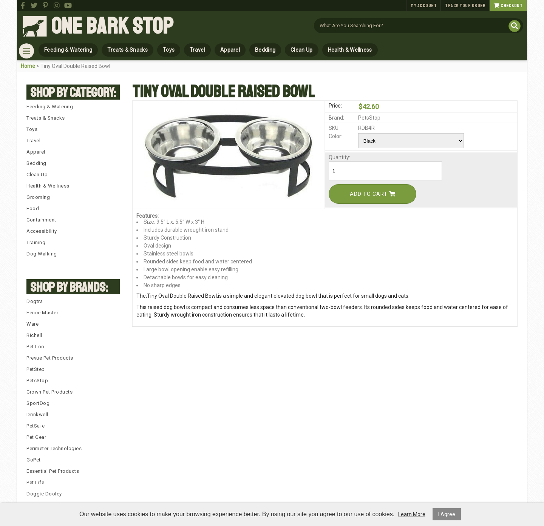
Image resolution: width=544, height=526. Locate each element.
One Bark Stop (112, 26)
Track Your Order (465, 6)
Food (32, 208)
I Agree (446, 514)
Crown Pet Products (49, 392)
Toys (169, 50)
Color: (335, 136)
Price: (335, 106)
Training (35, 242)
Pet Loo (35, 346)
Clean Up (301, 50)
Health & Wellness (350, 50)
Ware (32, 324)
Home (28, 66)
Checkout (508, 6)
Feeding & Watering (68, 50)
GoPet (33, 460)
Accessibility (41, 231)
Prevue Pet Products (49, 358)
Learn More (411, 514)
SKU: (334, 128)
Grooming (38, 197)
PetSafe (35, 426)
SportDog (37, 403)
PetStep (35, 369)
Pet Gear (36, 437)
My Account (424, 6)
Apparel (230, 50)
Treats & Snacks (127, 50)
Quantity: (339, 157)
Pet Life (35, 482)
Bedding (265, 50)
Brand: (336, 118)
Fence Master (42, 312)
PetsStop (37, 380)
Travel (197, 50)
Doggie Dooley (44, 494)
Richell (34, 335)
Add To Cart (373, 194)
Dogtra (34, 301)
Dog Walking (41, 254)
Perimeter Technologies (54, 448)
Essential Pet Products (52, 471)
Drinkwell (37, 414)
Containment (41, 220)
